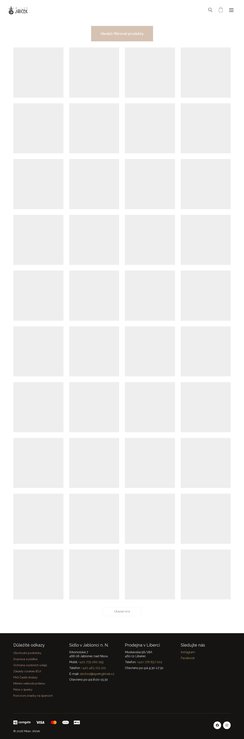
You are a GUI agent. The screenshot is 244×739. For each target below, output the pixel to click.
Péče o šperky (22, 689)
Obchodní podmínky (27, 653)
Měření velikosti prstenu (29, 683)
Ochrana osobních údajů (30, 665)
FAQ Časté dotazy (25, 677)
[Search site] (210, 10)
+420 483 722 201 (93, 668)
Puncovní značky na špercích (33, 695)
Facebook (188, 658)
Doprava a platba (25, 659)
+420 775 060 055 (91, 662)
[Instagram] (227, 725)
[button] (232, 10)
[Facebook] (217, 725)
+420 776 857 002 (149, 662)
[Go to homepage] (18, 10)
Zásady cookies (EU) (27, 671)
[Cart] (220, 10)
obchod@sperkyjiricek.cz (97, 674)
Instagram (188, 652)
